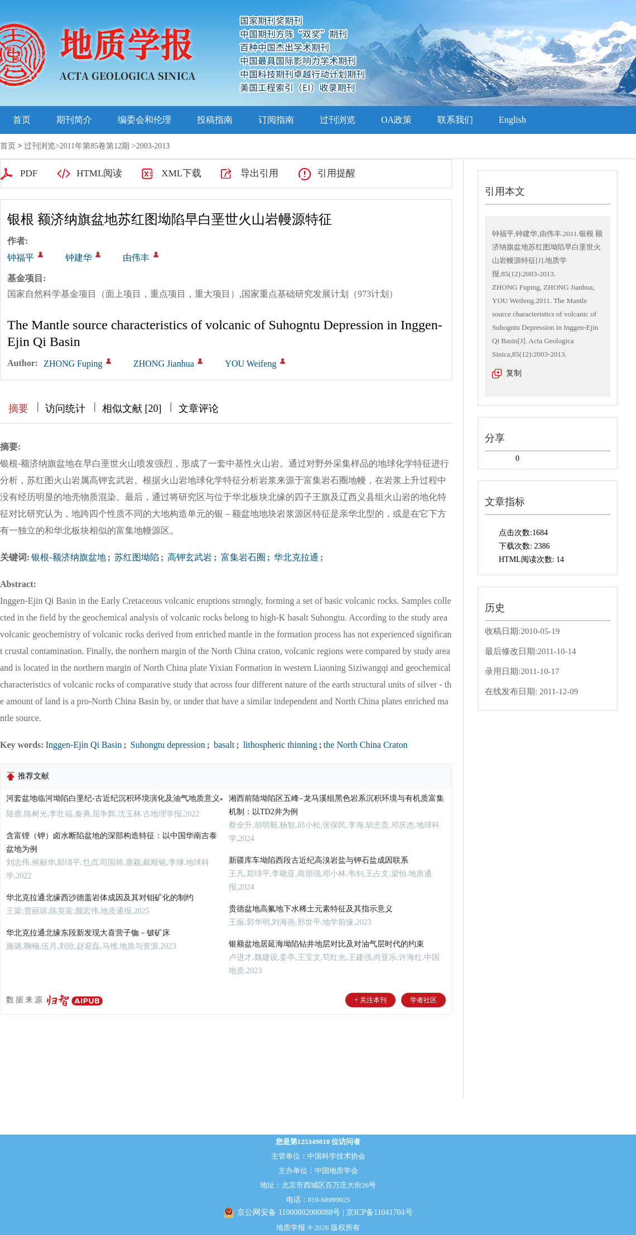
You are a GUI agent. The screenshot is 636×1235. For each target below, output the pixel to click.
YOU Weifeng (250, 363)
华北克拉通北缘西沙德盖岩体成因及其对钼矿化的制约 (100, 897)
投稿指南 (215, 119)
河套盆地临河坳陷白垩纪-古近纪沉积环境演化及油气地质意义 (114, 798)
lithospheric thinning (279, 744)
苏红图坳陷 (135, 557)
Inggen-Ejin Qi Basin (84, 744)
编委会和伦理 (144, 119)
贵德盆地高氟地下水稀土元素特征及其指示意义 (311, 909)
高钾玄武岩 (188, 557)
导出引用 (259, 173)
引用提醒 (336, 173)
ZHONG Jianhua (163, 363)
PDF (28, 173)
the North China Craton (366, 744)
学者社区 (423, 1000)
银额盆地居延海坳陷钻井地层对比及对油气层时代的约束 (326, 944)
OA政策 (396, 119)
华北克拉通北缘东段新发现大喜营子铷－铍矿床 (88, 933)
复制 (514, 373)
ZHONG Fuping (73, 363)
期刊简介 (74, 119)
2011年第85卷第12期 (94, 146)
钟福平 (20, 257)
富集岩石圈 (242, 557)
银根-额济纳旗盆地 (68, 557)
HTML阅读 (99, 173)
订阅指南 (276, 119)
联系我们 (455, 119)
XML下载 (181, 173)
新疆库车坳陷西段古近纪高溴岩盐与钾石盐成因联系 (318, 860)
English (512, 119)
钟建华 (78, 257)
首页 (22, 119)
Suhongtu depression (166, 744)
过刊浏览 (337, 119)
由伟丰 (136, 257)
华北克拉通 (295, 557)
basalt (222, 744)
